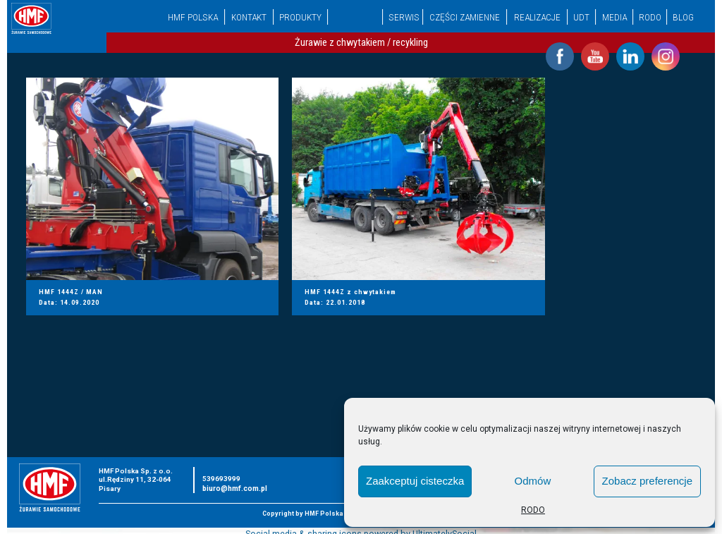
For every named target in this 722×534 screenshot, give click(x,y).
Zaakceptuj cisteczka (415, 481)
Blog (683, 17)
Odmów (533, 481)
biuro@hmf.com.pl (234, 488)
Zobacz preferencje (647, 481)
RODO (533, 510)
